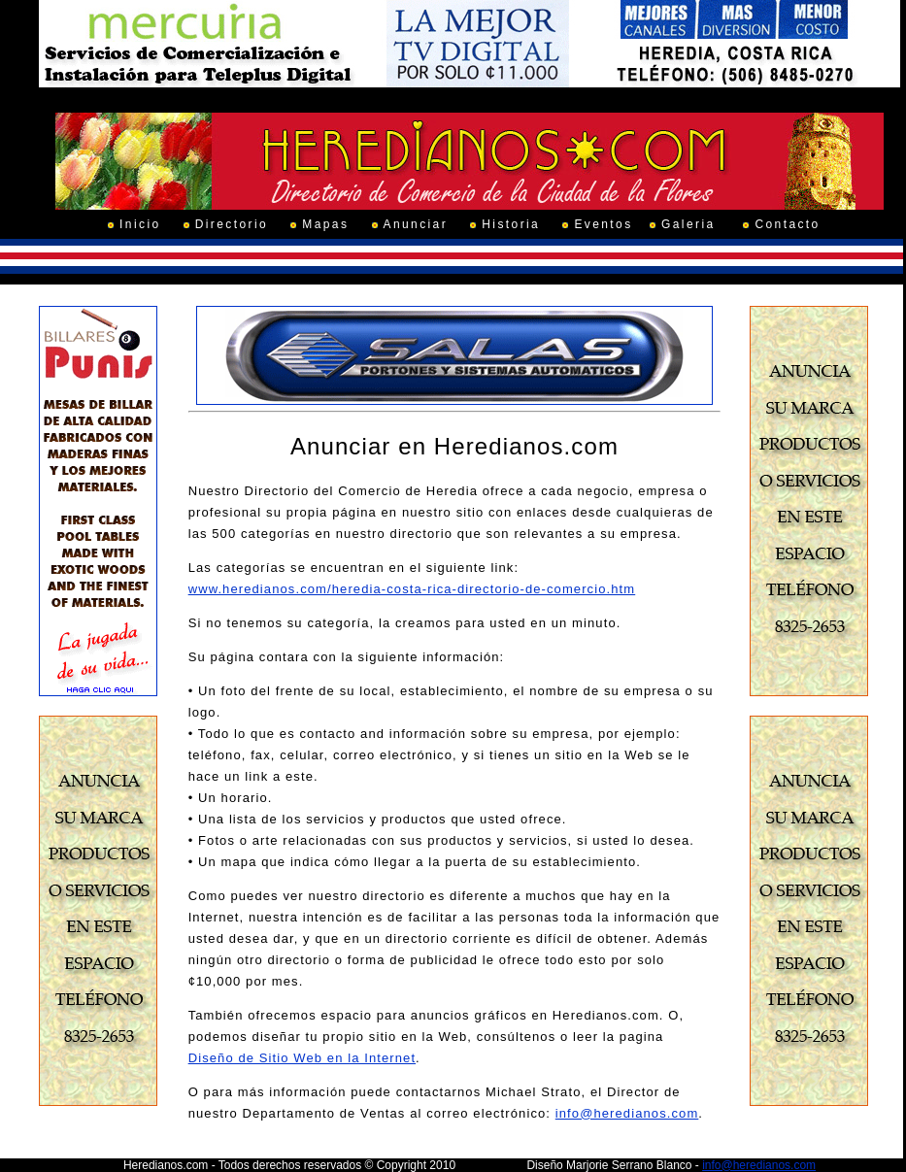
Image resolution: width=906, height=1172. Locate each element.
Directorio (231, 224)
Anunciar (416, 224)
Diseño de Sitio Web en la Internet (302, 1058)
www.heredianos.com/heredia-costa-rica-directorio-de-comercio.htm (412, 589)
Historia (511, 224)
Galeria (688, 224)
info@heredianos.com (627, 1113)
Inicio (139, 224)
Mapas (325, 224)
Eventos (603, 224)
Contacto (787, 224)
